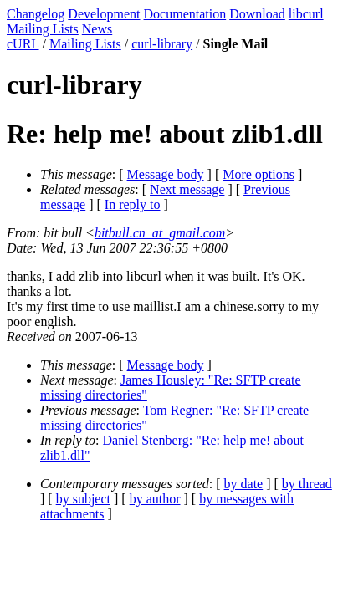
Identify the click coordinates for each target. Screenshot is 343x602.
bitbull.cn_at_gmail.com (160, 233)
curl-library (161, 44)
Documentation (185, 14)
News (97, 29)
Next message (187, 189)
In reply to (133, 204)
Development (104, 14)
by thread (307, 484)
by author (155, 499)
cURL (23, 44)
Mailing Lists (43, 29)
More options (258, 174)
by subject (83, 499)
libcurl (306, 14)
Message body (165, 174)
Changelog (35, 14)
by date (244, 484)
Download (257, 14)
